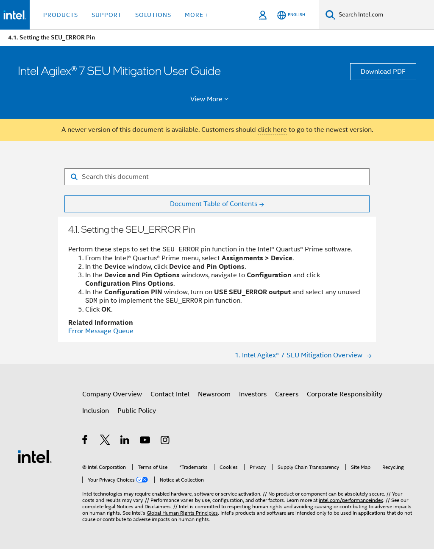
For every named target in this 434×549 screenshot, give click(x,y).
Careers (286, 394)
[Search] (330, 14)
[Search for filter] (217, 176)
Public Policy (136, 411)
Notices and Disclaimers (144, 506)
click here (272, 129)
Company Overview (112, 394)
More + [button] (197, 15)
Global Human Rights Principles (182, 513)
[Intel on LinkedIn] (125, 441)
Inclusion (95, 411)
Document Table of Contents (213, 204)
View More (210, 99)
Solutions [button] (153, 15)
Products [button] (60, 15)
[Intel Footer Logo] (35, 456)
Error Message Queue (101, 331)
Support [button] (107, 15)
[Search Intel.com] (384, 15)
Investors (253, 394)
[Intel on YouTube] (145, 441)
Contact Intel (169, 394)
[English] (291, 15)
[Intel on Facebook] (85, 441)
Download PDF (383, 71)
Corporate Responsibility (344, 394)
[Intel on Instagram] (165, 441)
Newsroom (214, 394)
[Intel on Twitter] (105, 441)
